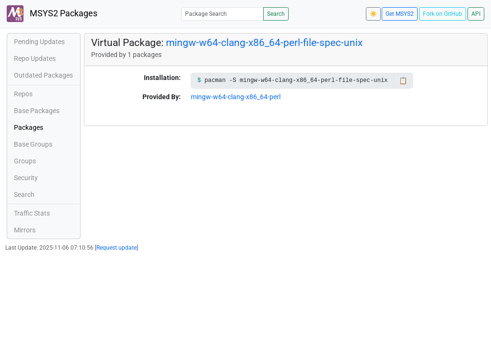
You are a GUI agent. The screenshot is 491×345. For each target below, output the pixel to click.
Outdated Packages (43, 75)
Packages (28, 127)
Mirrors (24, 230)
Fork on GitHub (442, 14)
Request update (116, 247)
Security (26, 178)
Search (276, 14)
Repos (23, 94)
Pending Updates (39, 42)
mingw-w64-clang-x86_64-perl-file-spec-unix (264, 42)
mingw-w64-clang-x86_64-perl (236, 97)
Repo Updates (35, 58)
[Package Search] (222, 13)
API (475, 14)
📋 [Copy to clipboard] (403, 80)
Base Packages (36, 111)
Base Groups (33, 144)
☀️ (373, 14)
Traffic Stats (32, 213)
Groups (25, 161)
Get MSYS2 (400, 14)
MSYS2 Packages (52, 13)
